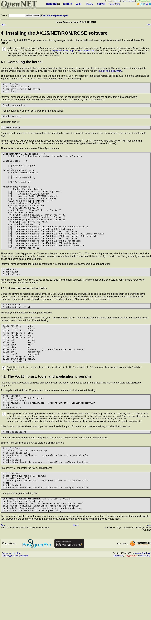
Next (149, 24)
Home (76, 587)
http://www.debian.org (62, 50)
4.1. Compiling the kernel (22, 62)
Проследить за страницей (15, 617)
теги (118, 4)
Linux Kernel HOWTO (110, 71)
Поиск (112, 4)
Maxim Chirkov (142, 615)
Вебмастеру (144, 617)
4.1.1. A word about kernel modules (24, 319)
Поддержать (131, 617)
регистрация (130, 1)
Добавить (118, 617)
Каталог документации (54, 15)
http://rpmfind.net (86, 50)
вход (122, 1)
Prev (3, 24)
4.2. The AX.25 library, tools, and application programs (46, 420)
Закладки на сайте (11, 615)
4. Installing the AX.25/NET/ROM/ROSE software (54, 33)
